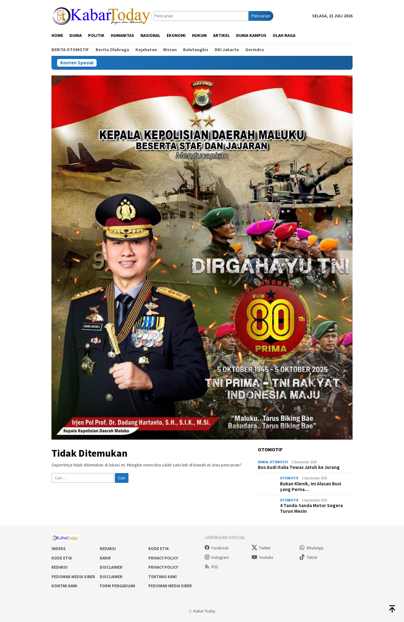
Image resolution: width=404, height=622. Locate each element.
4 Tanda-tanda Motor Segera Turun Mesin (311, 508)
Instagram (216, 557)
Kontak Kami (64, 586)
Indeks (58, 548)
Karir (105, 558)
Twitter (261, 548)
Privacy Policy (163, 558)
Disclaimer (111, 567)
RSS (211, 567)
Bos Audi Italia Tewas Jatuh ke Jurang (299, 467)
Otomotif (279, 462)
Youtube (262, 557)
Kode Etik (158, 548)
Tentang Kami (162, 576)
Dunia (263, 462)
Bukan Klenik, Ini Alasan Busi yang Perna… (310, 486)
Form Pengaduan (117, 586)
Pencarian (261, 16)
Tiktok (308, 557)
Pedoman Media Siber (73, 576)
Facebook (216, 548)
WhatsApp (311, 548)
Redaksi (108, 548)
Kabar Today (204, 611)
